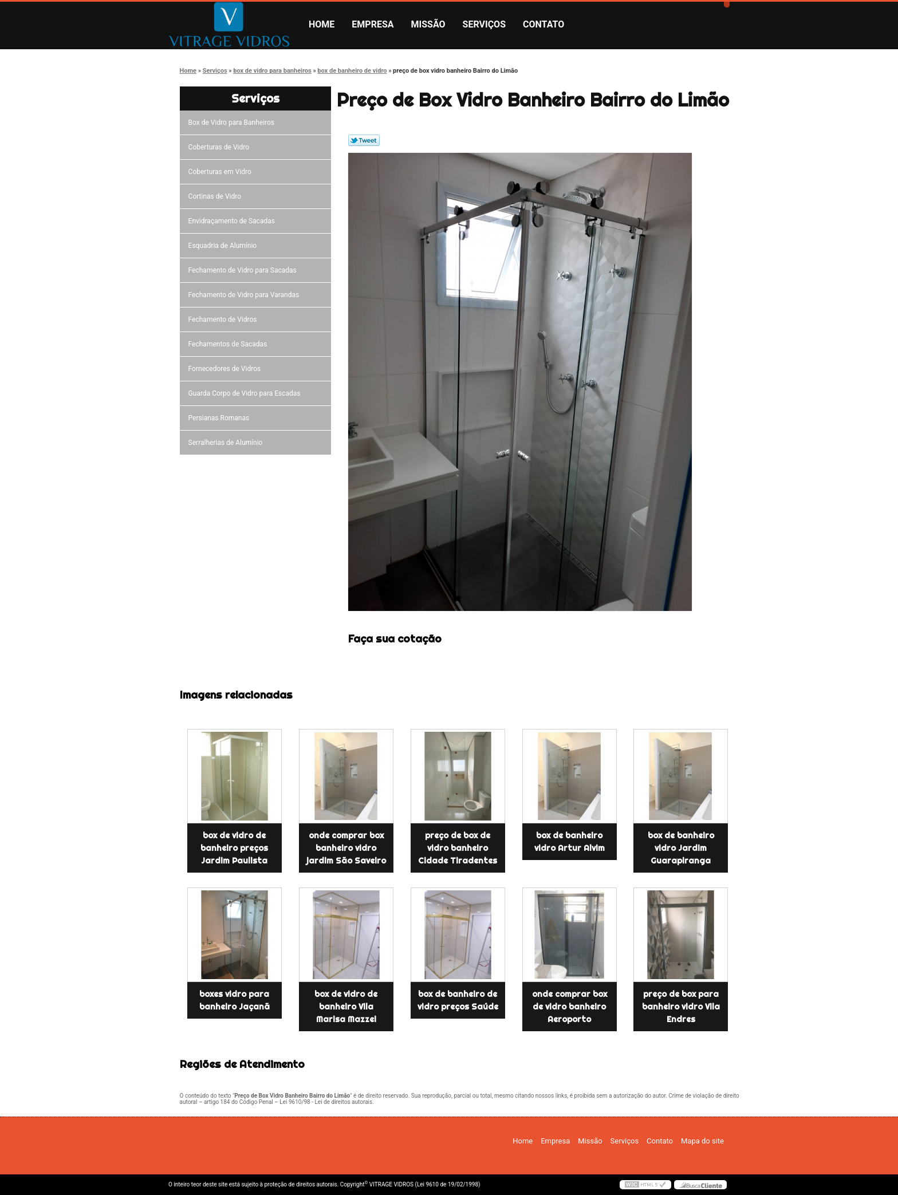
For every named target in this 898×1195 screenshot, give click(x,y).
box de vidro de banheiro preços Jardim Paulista (234, 848)
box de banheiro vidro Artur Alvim (569, 841)
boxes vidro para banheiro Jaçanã (234, 1000)
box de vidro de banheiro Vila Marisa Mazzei (345, 1006)
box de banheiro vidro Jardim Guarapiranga (681, 848)
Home (321, 24)
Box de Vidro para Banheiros (233, 123)
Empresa (372, 24)
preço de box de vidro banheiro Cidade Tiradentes (457, 848)
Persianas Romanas (220, 418)
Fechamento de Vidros (224, 319)
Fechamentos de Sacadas (229, 344)
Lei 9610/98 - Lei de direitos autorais (325, 1102)
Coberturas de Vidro (220, 147)
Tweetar (364, 140)
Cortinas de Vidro (216, 196)
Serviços (484, 24)
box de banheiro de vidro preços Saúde (458, 1000)
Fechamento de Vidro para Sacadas (244, 270)
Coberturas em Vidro (221, 172)
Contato (543, 24)
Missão (428, 24)
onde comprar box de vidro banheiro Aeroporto (569, 1006)
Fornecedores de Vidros (226, 369)
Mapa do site (702, 1141)
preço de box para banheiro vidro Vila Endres (681, 1006)
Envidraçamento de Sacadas (233, 221)
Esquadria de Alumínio (224, 246)
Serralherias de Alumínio (227, 443)
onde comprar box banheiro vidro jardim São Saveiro (346, 848)
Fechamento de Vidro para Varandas (245, 295)
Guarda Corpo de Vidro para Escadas (246, 393)
